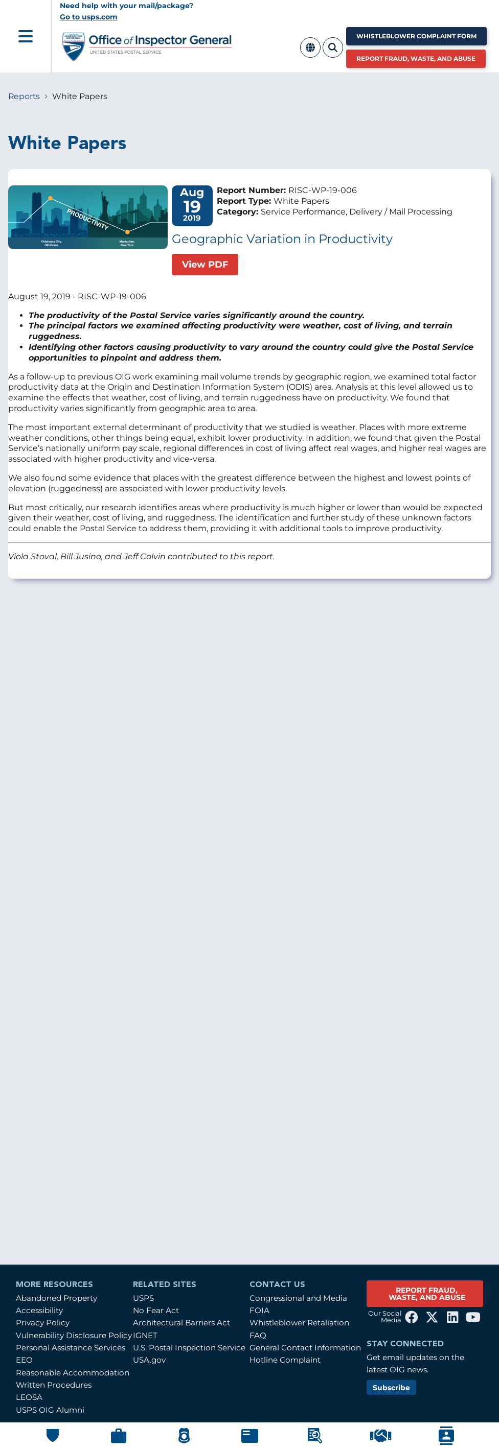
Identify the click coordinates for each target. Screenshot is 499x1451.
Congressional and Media (298, 1298)
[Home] (147, 57)
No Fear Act (156, 1310)
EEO (24, 1360)
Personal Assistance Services (70, 1347)
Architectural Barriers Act (181, 1322)
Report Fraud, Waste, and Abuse (415, 58)
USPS (143, 1298)
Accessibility (39, 1310)
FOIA (259, 1310)
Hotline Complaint (285, 1360)
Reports (24, 96)
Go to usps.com (89, 16)
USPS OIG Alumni (50, 1410)
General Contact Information (305, 1347)
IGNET (145, 1335)
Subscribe (391, 1387)
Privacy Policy (43, 1322)
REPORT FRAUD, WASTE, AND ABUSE (427, 1294)
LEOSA (29, 1397)
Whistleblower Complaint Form (416, 36)
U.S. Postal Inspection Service (189, 1347)
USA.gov (149, 1360)
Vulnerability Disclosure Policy (74, 1335)
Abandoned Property (56, 1298)
